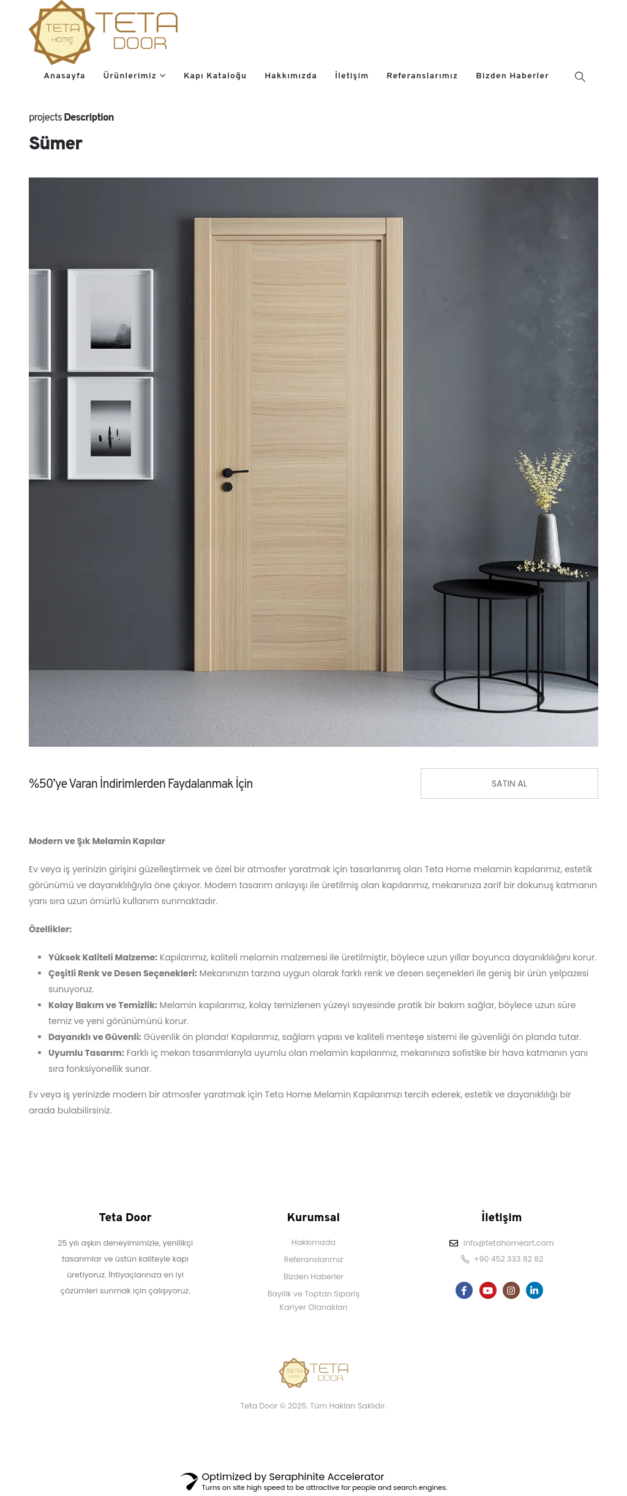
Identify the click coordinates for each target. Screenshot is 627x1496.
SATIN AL (509, 783)
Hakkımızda (291, 76)
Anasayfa (64, 76)
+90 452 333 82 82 (509, 1259)
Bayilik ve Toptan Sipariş (314, 1293)
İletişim (352, 76)
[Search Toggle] (580, 76)
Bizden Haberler (512, 76)
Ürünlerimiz (129, 76)
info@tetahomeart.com (509, 1243)
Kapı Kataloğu (215, 76)
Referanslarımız (422, 76)
